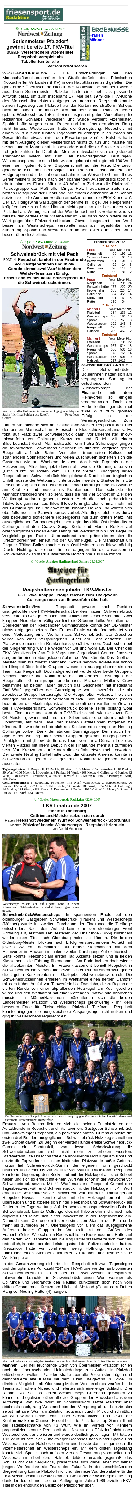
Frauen (96, 35)
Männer (97, 40)
